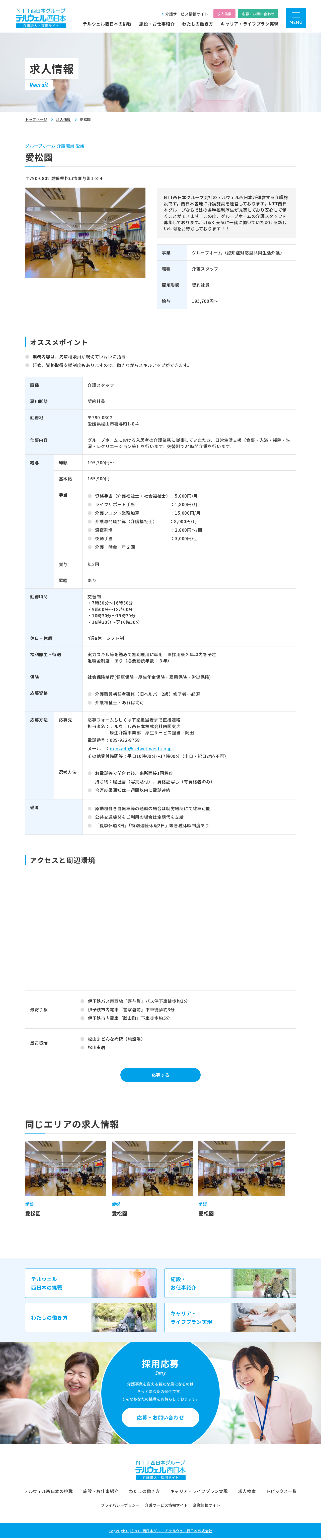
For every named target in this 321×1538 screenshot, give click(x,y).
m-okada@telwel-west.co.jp (141, 748)
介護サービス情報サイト (186, 14)
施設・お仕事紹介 (157, 24)
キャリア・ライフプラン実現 (249, 24)
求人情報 (63, 119)
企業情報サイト (206, 1505)
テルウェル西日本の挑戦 (107, 24)
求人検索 (224, 13)
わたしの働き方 (197, 24)
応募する (161, 1075)
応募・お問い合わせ (258, 13)
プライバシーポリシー (120, 1505)
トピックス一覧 (281, 1491)
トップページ (36, 119)
